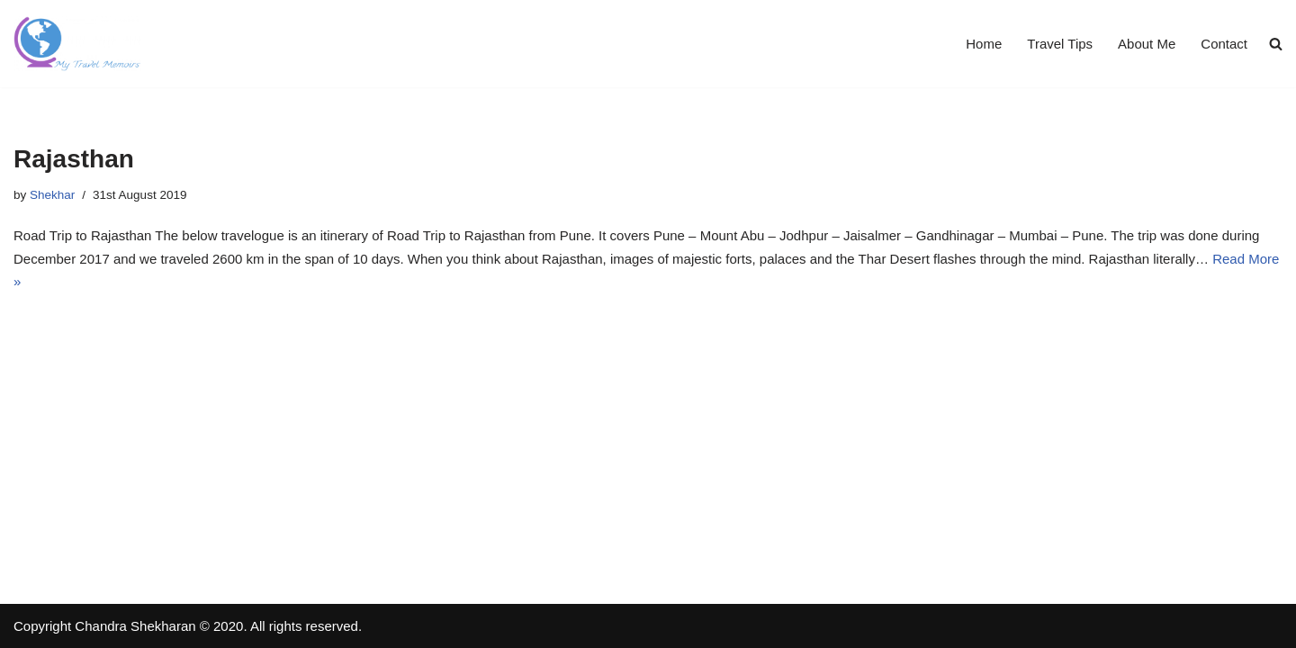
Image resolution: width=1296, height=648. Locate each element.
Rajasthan (74, 159)
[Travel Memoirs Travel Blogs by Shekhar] (77, 43)
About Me (1146, 43)
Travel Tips (1060, 43)
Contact (1224, 43)
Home (984, 43)
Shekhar (52, 195)
